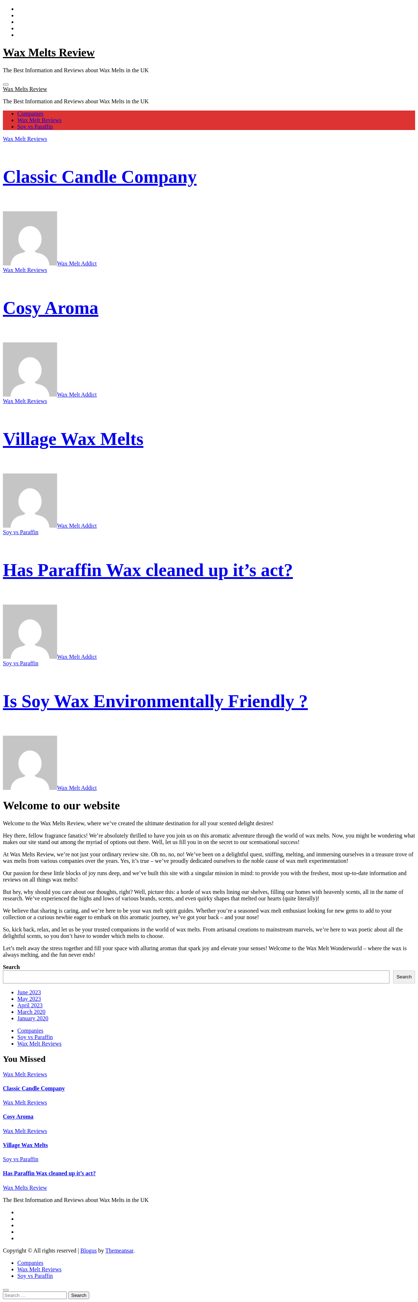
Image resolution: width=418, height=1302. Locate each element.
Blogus (88, 1250)
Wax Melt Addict (50, 263)
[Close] (6, 1290)
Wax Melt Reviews (39, 120)
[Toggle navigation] (6, 84)
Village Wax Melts (73, 439)
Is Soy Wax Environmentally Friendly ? (155, 701)
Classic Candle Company (100, 176)
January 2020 (32, 1018)
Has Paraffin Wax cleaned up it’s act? (148, 570)
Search (11, 967)
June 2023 (29, 992)
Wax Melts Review (49, 52)
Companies (30, 114)
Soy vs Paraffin (35, 127)
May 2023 (29, 999)
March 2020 (31, 1012)
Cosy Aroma (50, 308)
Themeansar (119, 1250)
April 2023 (30, 1005)
